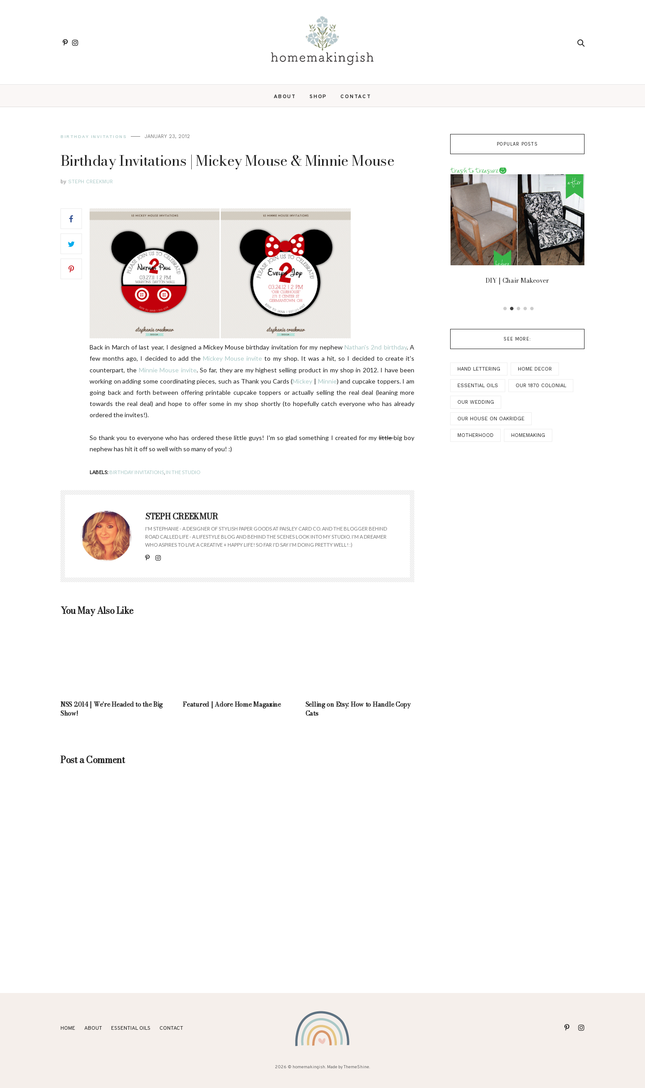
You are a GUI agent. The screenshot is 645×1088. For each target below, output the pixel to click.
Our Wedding (475, 402)
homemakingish (308, 1067)
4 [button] (525, 308)
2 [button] (511, 308)
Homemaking (528, 435)
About (285, 96)
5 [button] (532, 308)
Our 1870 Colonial (541, 386)
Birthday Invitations (93, 136)
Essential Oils (477, 386)
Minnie (327, 381)
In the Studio (183, 472)
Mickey (303, 381)
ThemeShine (356, 1067)
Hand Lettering (478, 369)
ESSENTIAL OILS (130, 1028)
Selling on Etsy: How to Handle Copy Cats (358, 708)
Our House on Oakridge (491, 419)
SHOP (318, 96)
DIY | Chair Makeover (517, 280)
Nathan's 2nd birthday (375, 347)
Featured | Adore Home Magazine (232, 704)
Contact (355, 96)
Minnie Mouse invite (168, 370)
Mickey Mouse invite (232, 358)
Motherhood (475, 435)
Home (67, 1028)
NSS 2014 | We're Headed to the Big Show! (111, 708)
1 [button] (505, 308)
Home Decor (535, 369)
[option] (517, 228)
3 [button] (518, 308)
